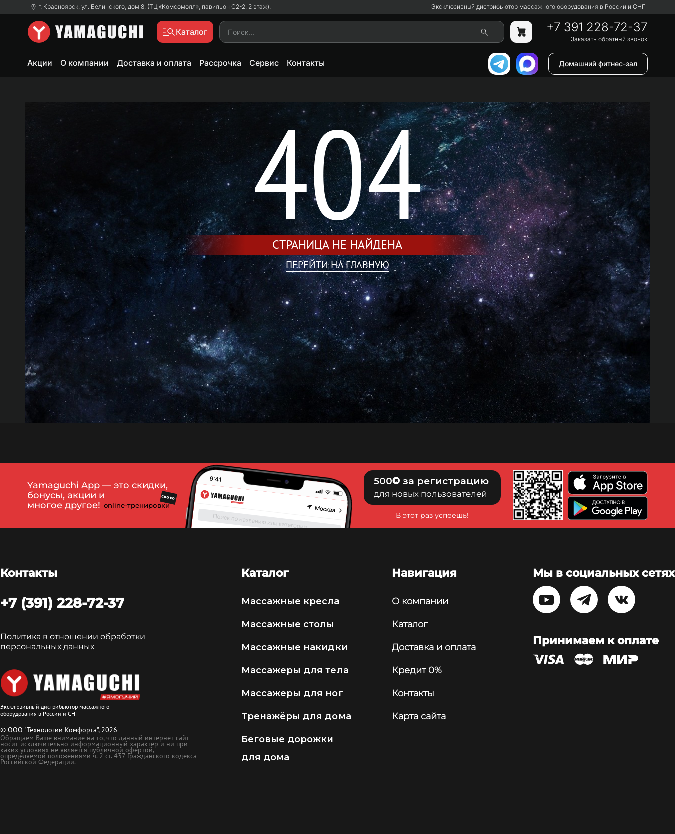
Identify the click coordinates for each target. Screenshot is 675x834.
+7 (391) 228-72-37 (62, 602)
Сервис (264, 63)
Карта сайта (419, 716)
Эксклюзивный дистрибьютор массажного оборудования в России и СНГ (538, 6)
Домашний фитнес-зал (598, 63)
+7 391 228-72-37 (596, 27)
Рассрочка (220, 63)
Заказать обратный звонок (609, 39)
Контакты (306, 63)
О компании (84, 63)
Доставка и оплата (154, 63)
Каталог (409, 624)
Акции (39, 63)
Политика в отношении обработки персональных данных (72, 641)
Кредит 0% (417, 670)
